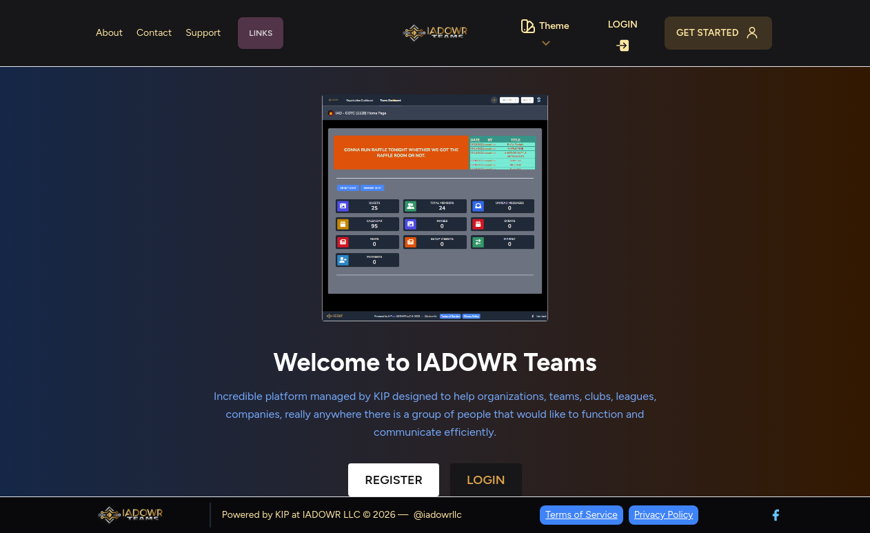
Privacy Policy (664, 515)
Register (394, 479)
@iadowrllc (438, 515)
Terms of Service (581, 515)
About (109, 33)
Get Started (718, 33)
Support (203, 33)
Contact (154, 33)
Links (260, 33)
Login (623, 34)
